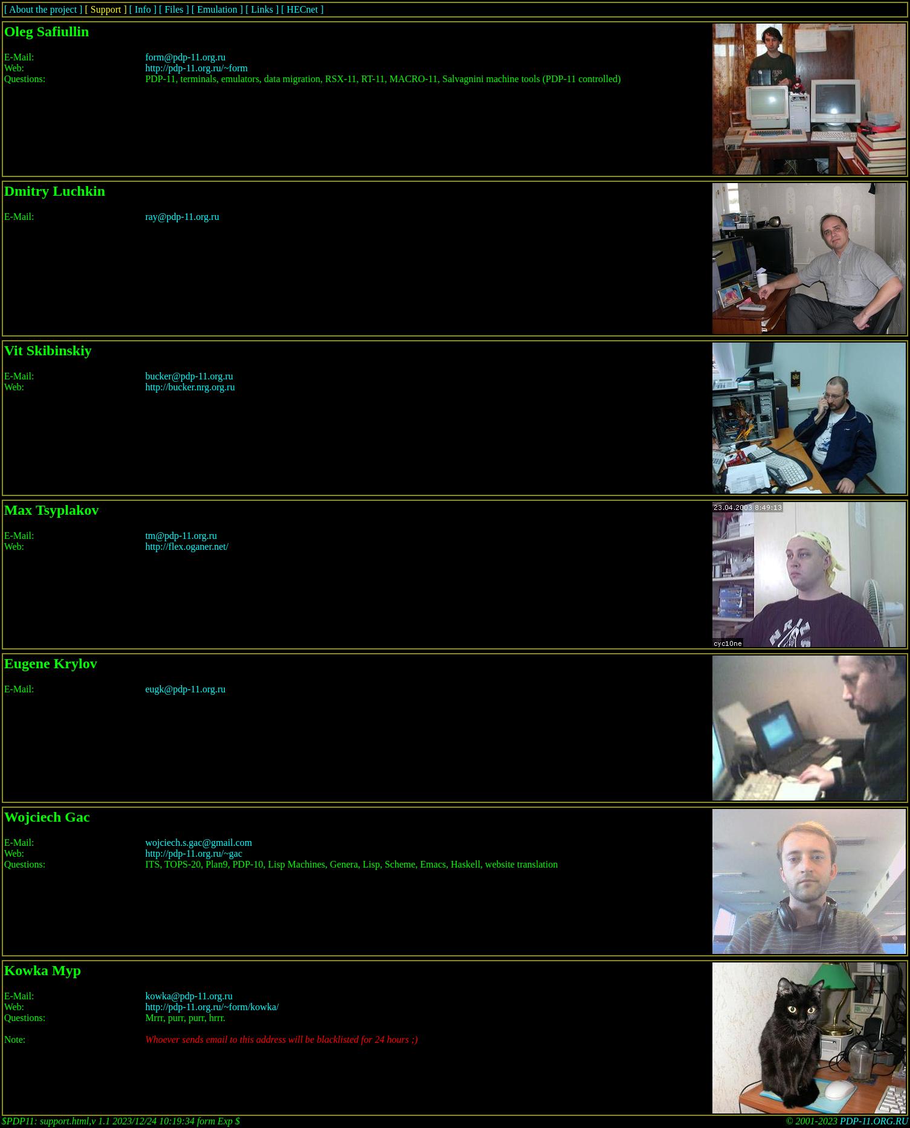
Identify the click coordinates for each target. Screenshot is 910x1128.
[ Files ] (174, 9)
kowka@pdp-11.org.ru (189, 996)
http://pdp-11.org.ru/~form (196, 68)
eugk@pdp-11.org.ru (185, 689)
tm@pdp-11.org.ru (181, 535)
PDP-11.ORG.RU (874, 1121)
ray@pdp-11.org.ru (182, 216)
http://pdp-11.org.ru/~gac (193, 853)
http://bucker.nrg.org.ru (189, 387)
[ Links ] (262, 9)
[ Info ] (143, 9)
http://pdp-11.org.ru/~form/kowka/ (212, 1007)
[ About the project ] (43, 9)
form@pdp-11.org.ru (185, 57)
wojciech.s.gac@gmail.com (198, 842)
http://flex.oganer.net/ (186, 546)
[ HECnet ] (302, 9)
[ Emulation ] (217, 9)
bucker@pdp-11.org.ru (189, 376)
